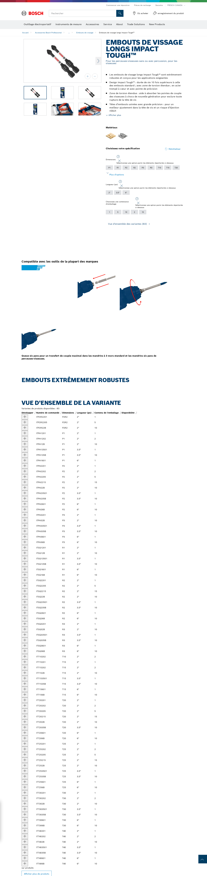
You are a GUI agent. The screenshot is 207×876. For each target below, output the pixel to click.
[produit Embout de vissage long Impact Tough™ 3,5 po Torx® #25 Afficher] (25, 771)
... (69, 33)
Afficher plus (115, 115)
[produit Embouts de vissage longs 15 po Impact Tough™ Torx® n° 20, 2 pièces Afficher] (25, 716)
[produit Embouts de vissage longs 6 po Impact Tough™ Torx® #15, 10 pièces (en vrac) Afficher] (25, 695)
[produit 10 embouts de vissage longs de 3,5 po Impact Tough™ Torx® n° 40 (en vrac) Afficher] (25, 852)
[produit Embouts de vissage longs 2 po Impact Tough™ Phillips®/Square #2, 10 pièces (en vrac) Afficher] (25, 428)
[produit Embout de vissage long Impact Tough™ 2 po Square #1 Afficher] (25, 547)
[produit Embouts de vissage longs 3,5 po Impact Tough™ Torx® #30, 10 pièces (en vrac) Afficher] (25, 814)
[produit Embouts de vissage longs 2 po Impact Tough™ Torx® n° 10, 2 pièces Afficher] (25, 656)
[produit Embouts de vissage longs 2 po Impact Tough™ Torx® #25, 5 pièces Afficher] (25, 754)
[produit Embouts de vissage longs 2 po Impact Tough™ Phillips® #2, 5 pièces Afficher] (25, 477)
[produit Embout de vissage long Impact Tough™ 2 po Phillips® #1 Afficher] (25, 433)
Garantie (159, 5)
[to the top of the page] (202, 859)
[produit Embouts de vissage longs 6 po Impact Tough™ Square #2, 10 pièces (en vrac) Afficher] (25, 618)
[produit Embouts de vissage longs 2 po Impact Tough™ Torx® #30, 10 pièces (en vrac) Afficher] (25, 803)
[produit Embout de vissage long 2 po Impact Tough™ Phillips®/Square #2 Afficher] (25, 417)
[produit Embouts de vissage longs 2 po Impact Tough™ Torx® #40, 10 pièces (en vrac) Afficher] (25, 842)
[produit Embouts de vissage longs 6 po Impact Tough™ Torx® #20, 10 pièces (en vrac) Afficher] (25, 738)
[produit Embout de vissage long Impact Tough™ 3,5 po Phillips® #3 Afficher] (25, 526)
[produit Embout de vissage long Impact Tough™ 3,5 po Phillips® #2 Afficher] (25, 493)
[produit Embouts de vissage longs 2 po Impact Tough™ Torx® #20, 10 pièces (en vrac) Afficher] (25, 722)
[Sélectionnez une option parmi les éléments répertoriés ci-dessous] (118, 156)
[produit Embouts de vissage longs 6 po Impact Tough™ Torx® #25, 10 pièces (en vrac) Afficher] (25, 787)
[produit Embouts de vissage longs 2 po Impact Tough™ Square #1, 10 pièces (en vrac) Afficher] (25, 553)
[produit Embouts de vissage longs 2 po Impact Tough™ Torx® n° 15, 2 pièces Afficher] (25, 667)
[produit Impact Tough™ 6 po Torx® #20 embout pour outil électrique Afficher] (25, 733)
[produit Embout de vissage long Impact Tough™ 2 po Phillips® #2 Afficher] (25, 466)
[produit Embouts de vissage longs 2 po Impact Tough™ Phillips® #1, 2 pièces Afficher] (25, 438)
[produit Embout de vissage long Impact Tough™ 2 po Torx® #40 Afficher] (25, 831)
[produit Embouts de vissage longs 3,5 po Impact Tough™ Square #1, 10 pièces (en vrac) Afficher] (25, 564)
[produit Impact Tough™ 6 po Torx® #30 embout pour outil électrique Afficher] (25, 820)
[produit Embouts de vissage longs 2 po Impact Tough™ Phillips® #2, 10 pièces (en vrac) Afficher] (25, 487)
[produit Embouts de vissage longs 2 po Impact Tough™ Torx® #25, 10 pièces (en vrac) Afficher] (25, 765)
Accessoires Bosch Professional (48, 33)
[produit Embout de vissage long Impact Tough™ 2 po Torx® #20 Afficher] (25, 700)
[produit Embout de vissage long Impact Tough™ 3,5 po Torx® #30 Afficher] (25, 809)
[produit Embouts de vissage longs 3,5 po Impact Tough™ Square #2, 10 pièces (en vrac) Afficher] (25, 607)
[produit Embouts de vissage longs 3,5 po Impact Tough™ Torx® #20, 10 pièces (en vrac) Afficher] (25, 727)
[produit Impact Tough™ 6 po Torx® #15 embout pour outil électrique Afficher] (25, 689)
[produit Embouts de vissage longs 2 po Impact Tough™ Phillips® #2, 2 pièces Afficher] (25, 471)
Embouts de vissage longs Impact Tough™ (116, 33)
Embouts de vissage (84, 33)
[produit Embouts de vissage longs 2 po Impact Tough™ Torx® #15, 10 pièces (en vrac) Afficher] (25, 673)
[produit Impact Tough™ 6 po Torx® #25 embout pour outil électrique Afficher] (25, 782)
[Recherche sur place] (119, 13)
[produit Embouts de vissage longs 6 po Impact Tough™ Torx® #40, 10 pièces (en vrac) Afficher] (25, 863)
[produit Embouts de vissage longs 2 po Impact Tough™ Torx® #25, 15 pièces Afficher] (25, 760)
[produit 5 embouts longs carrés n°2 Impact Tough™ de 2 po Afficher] (25, 586)
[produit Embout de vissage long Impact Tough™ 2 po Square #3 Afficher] (25, 624)
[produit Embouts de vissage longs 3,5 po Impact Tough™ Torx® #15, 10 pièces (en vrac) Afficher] (25, 684)
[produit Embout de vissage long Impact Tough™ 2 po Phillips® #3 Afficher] (25, 515)
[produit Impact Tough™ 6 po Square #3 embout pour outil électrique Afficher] (25, 645)
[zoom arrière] (95, 76)
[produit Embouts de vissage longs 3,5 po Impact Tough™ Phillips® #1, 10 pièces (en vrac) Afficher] (25, 455)
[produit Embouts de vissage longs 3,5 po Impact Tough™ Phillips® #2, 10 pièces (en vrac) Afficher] (25, 498)
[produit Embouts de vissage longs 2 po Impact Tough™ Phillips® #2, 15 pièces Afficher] (25, 482)
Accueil (25, 33)
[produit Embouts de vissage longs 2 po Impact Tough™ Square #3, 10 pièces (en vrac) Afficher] (25, 629)
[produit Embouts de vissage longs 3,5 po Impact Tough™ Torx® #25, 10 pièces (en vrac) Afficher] (25, 776)
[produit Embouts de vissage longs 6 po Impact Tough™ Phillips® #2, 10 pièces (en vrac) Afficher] (25, 509)
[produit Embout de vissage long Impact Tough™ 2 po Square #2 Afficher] (25, 580)
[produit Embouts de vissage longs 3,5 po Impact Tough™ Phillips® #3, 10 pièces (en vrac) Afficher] (25, 531)
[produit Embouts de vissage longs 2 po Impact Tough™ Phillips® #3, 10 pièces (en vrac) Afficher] (25, 520)
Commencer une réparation (118, 5)
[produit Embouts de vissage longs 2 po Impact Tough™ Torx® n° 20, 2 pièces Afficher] (25, 705)
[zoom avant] (88, 76)
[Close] (119, 161)
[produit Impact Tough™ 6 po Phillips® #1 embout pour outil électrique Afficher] (25, 460)
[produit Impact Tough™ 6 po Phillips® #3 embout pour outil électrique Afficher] (25, 537)
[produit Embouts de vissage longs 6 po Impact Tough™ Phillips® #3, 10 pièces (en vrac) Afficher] (25, 542)
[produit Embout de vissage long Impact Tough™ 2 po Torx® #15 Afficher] (25, 662)
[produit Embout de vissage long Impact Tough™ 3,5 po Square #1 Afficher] (25, 558)
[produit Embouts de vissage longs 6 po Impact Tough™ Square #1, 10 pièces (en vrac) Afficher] (25, 575)
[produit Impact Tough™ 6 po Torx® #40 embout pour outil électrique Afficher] (25, 858)
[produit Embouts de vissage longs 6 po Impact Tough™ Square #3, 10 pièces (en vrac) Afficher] (25, 651)
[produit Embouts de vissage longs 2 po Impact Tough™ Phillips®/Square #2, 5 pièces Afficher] (25, 422)
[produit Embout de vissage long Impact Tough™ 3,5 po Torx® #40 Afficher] (25, 847)
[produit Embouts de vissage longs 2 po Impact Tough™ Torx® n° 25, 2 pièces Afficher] (25, 749)
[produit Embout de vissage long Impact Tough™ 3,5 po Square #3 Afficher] (25, 635)
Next (98, 61)
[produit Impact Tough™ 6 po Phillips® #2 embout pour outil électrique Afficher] (25, 504)
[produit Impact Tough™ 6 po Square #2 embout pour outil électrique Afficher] (25, 613)
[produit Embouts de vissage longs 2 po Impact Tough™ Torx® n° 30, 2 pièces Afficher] (25, 798)
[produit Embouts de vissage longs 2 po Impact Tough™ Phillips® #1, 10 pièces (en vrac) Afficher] (25, 444)
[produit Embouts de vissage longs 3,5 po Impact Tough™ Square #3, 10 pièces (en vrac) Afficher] (25, 640)
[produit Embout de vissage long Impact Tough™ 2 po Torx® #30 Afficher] (25, 793)
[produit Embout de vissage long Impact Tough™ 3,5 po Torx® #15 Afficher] (25, 678)
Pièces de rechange (142, 5)
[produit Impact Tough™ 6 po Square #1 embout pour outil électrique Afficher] (25, 569)
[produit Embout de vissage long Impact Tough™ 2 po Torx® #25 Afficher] (25, 744)
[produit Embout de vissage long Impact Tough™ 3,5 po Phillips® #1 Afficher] (25, 449)
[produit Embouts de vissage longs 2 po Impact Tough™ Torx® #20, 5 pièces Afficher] (25, 711)
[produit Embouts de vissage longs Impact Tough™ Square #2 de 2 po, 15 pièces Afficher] (25, 591)
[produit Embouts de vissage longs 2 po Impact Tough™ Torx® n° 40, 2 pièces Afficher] (25, 836)
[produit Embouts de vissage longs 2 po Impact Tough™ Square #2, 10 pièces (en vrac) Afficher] (25, 596)
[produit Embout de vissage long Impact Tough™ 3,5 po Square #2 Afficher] (25, 602)
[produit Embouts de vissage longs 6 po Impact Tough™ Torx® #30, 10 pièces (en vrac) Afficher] (25, 825)
